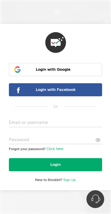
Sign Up (69, 180)
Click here (54, 149)
